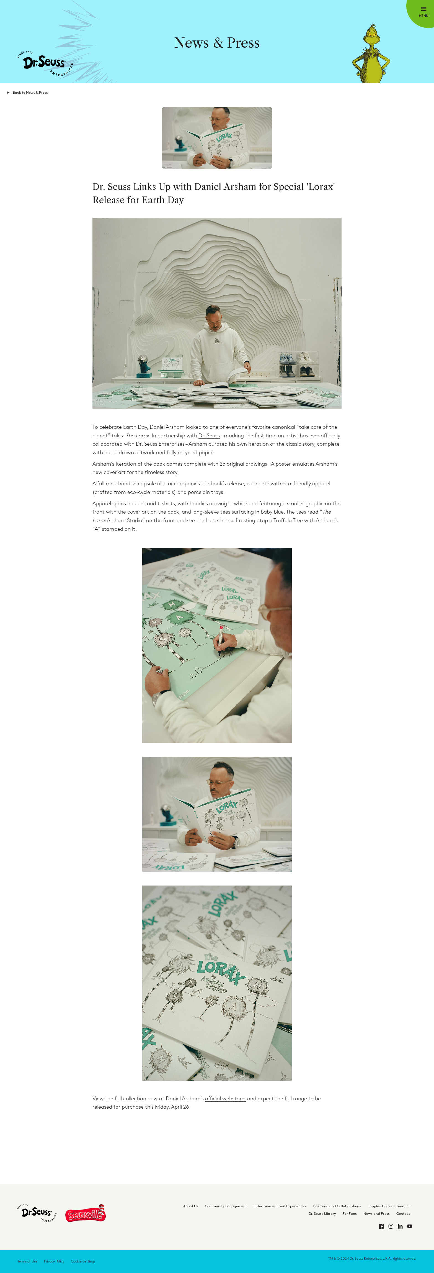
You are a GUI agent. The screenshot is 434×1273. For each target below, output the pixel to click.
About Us (190, 1206)
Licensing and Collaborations (337, 1206)
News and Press (376, 1213)
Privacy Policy (54, 1261)
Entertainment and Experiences (280, 1206)
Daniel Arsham (167, 427)
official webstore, (225, 1098)
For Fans (350, 1213)
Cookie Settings (83, 1261)
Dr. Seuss (209, 435)
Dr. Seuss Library (322, 1213)
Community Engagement (226, 1206)
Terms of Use (27, 1261)
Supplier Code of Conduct (389, 1206)
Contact (403, 1213)
